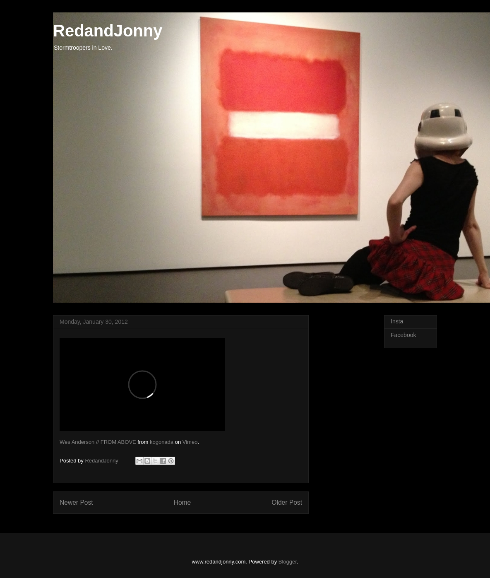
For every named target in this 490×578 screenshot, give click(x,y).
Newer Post (76, 502)
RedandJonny (107, 31)
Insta (397, 321)
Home (182, 502)
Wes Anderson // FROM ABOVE (98, 442)
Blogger (288, 562)
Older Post (286, 502)
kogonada (161, 442)
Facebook (403, 335)
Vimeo (190, 442)
